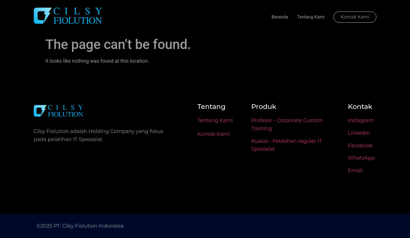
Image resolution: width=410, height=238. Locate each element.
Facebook (360, 146)
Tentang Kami (311, 17)
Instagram (361, 120)
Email (355, 170)
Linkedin (359, 133)
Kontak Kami (213, 134)
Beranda (280, 17)
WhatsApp (361, 158)
